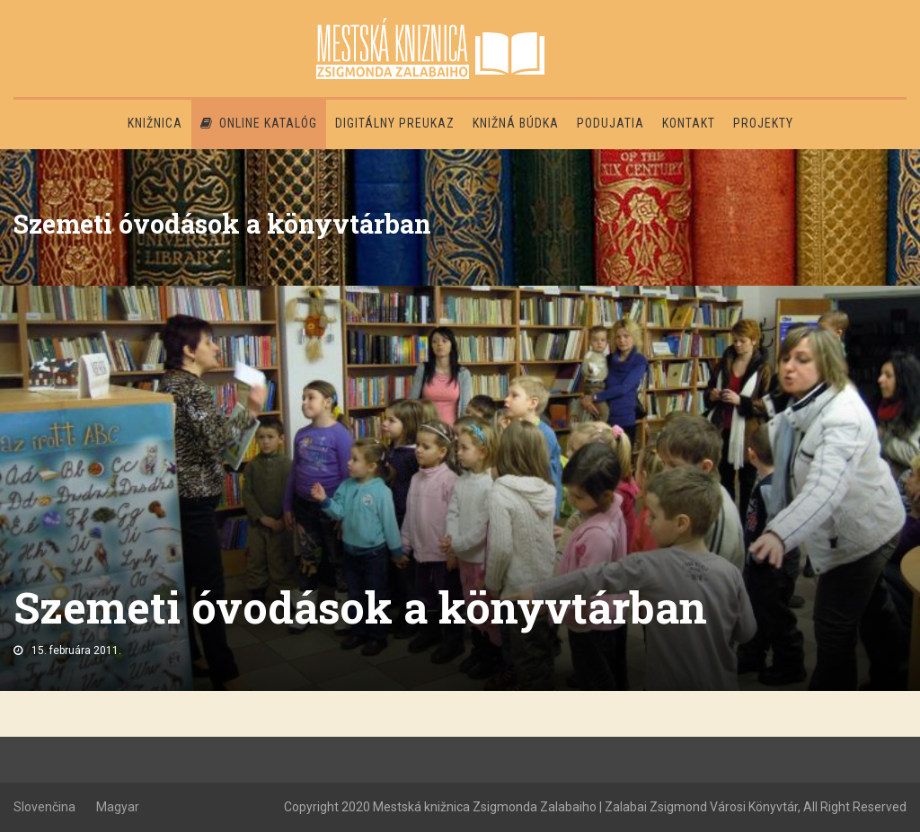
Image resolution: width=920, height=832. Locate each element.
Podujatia (610, 123)
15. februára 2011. (76, 650)
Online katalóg (258, 123)
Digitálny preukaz (395, 123)
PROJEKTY (763, 123)
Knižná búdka (516, 123)
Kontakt (688, 123)
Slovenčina (44, 807)
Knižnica (155, 123)
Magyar (117, 807)
